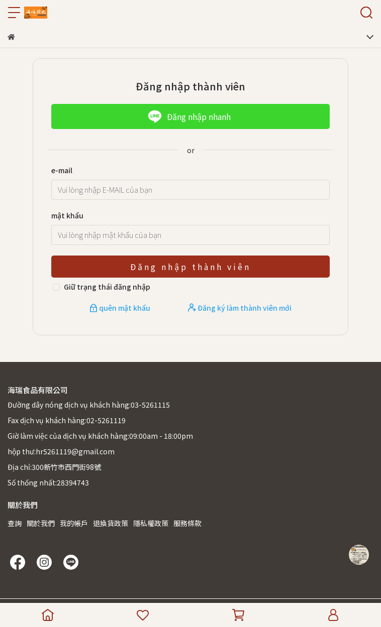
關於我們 (41, 523)
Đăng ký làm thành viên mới (240, 308)
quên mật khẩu (120, 308)
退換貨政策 (110, 523)
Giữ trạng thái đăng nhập (107, 287)
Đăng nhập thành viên (190, 267)
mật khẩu (67, 215)
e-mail (61, 170)
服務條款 (187, 523)
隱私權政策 (150, 523)
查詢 (15, 523)
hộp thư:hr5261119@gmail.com (61, 451)
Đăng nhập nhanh (189, 116)
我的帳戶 (74, 523)
